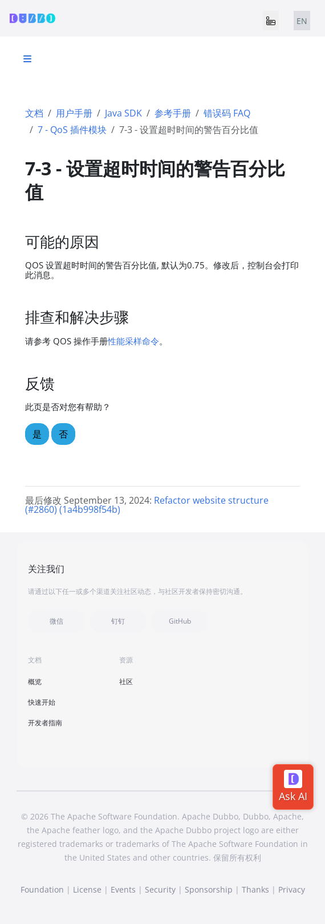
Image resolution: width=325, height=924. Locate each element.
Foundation (42, 889)
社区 (126, 681)
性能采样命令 (133, 341)
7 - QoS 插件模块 (72, 129)
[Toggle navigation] (271, 20)
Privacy (291, 889)
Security (160, 889)
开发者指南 (45, 723)
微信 (56, 621)
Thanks (255, 889)
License (87, 889)
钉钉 (118, 621)
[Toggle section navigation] (27, 59)
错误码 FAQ (227, 113)
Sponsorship (209, 889)
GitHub (180, 621)
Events (123, 889)
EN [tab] (301, 20)
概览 (35, 681)
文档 (34, 113)
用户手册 (74, 113)
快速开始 (41, 702)
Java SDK (123, 113)
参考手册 (173, 113)
